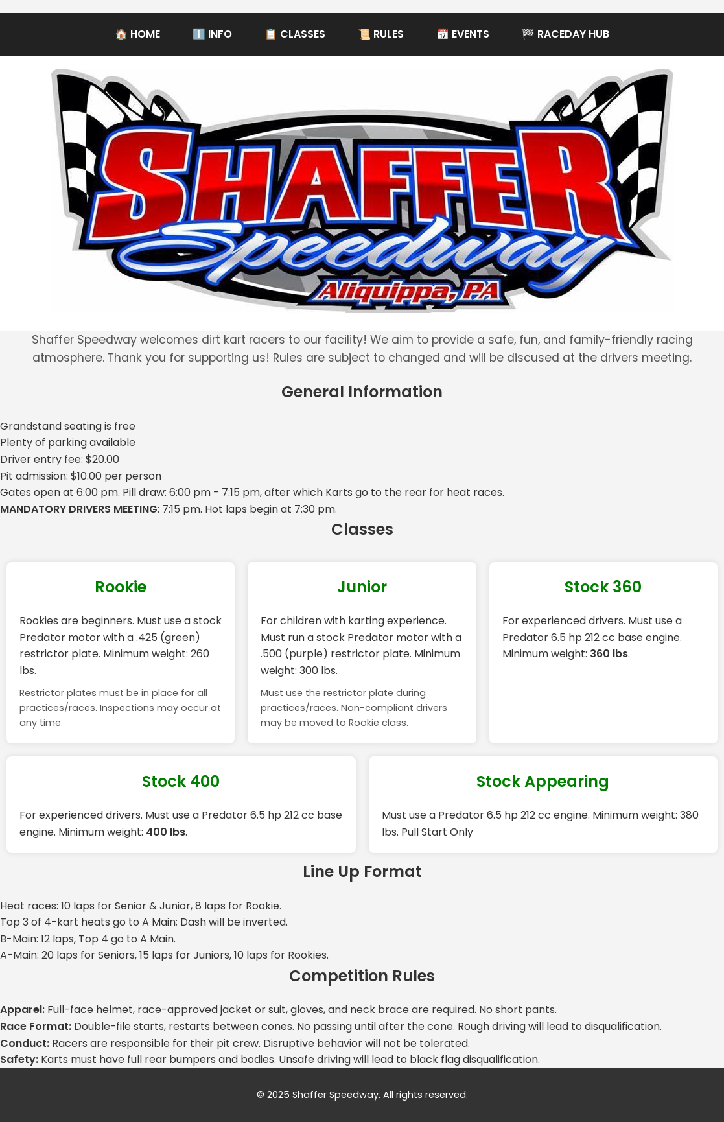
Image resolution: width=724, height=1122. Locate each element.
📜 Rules (381, 34)
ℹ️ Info (212, 34)
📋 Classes (294, 34)
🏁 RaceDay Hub (565, 34)
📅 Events (462, 34)
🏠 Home (137, 34)
